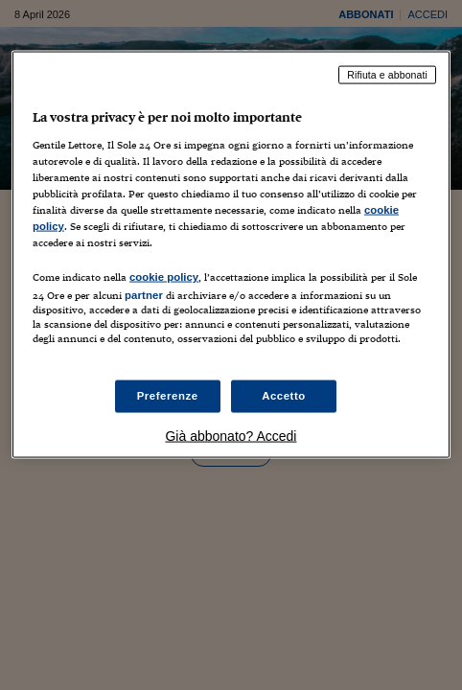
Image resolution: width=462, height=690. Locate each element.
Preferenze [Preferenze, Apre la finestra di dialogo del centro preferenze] (167, 396)
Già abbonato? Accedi (230, 436)
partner (144, 295)
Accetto (284, 396)
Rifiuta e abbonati (387, 74)
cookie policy (163, 277)
